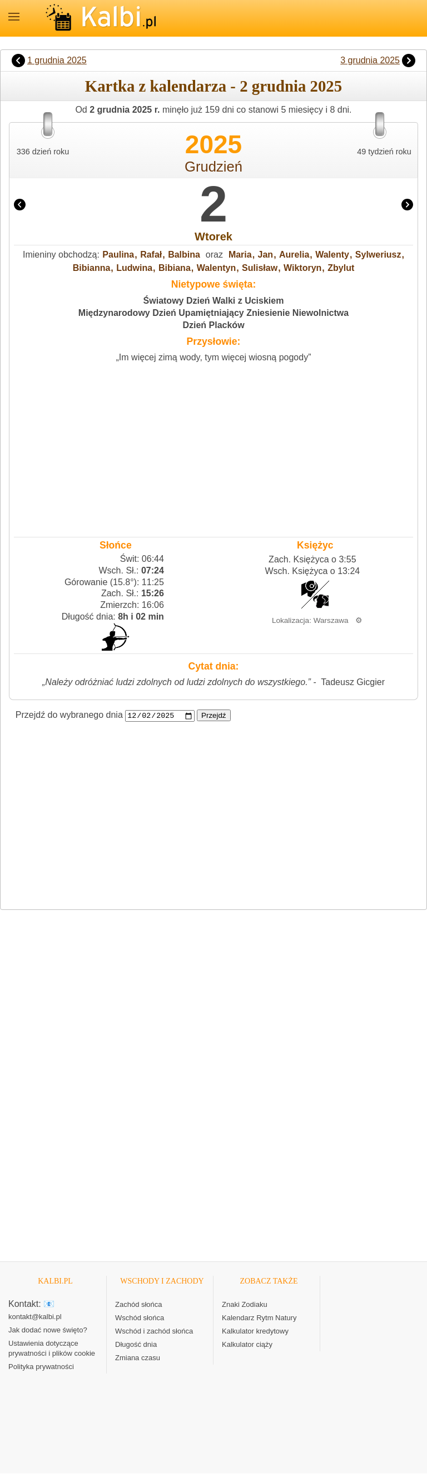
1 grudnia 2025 (57, 60)
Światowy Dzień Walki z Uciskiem (213, 300)
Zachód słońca (138, 1305)
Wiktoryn (302, 268)
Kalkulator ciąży (247, 1345)
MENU (14, 16)
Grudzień (213, 166)
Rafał (151, 254)
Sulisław (259, 268)
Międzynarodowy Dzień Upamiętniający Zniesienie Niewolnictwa (213, 313)
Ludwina (134, 268)
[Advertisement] (213, 447)
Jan (266, 254)
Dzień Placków (213, 325)
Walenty (332, 254)
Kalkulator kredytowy (255, 1331)
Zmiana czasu (137, 1358)
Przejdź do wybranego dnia (69, 715)
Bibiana (174, 268)
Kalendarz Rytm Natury (259, 1318)
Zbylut (340, 268)
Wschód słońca (139, 1318)
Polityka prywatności (41, 1367)
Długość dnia (136, 1345)
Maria (240, 254)
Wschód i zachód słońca (154, 1331)
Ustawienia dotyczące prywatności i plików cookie (51, 1349)
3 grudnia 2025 (370, 60)
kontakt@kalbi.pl (35, 1317)
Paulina (118, 254)
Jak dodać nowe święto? (47, 1330)
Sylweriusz (378, 254)
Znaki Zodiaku (244, 1305)
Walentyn (216, 268)
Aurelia (294, 254)
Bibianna (92, 268)
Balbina (184, 254)
